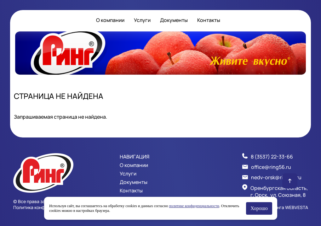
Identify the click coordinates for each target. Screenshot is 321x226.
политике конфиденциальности (194, 206)
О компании (110, 20)
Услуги (142, 20)
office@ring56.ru (271, 167)
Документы (174, 20)
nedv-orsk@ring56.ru (276, 177)
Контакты (208, 20)
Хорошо (259, 208)
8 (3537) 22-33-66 (272, 156)
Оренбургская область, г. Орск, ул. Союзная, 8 (279, 191)
